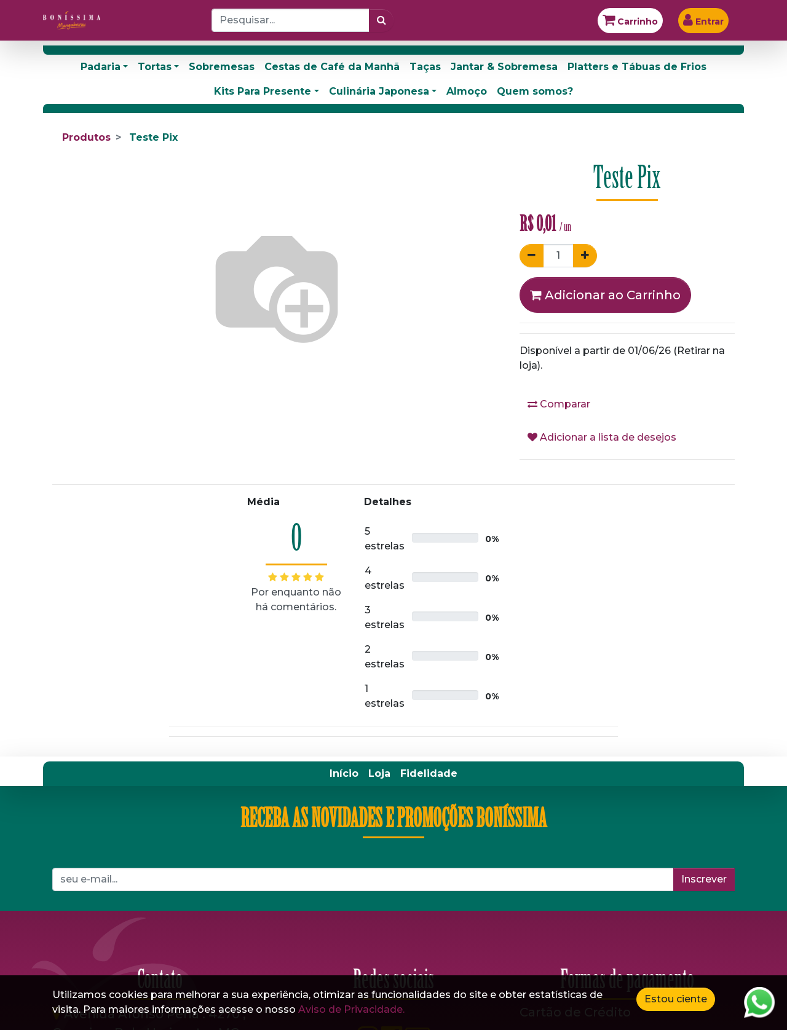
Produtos (86, 137)
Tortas (155, 67)
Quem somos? (535, 91)
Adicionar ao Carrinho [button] (605, 295)
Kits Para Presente (262, 91)
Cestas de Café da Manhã (332, 67)
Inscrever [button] (704, 879)
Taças (425, 67)
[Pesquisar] (381, 20)
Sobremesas (222, 67)
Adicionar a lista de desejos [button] (602, 437)
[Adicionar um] (585, 255)
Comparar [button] (559, 404)
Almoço (466, 91)
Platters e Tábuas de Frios (637, 67)
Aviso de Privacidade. (351, 1009)
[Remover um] (532, 255)
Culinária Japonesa (379, 91)
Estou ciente (675, 999)
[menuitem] (344, 773)
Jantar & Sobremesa (504, 67)
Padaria (101, 67)
